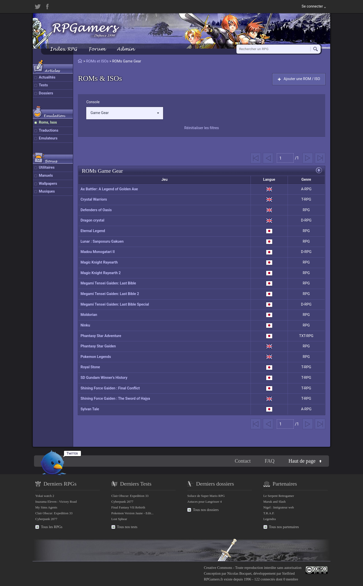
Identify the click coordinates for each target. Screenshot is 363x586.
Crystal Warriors (93, 199)
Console (93, 102)
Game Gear (124, 113)
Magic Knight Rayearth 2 (100, 273)
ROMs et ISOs (97, 61)
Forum (96, 49)
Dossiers (46, 93)
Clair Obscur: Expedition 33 (53, 513)
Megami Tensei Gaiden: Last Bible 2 (109, 294)
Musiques (47, 191)
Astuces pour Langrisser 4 (204, 501)
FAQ (270, 461)
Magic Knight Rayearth (99, 262)
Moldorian (88, 315)
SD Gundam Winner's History (103, 378)
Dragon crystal (92, 220)
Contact (243, 461)
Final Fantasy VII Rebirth (128, 507)
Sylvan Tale (89, 409)
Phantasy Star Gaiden (98, 346)
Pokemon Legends (95, 357)
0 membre (290, 579)
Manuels (46, 175)
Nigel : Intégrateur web (278, 507)
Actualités (47, 77)
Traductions (48, 130)
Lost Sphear (119, 519)
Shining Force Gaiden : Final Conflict (110, 388)
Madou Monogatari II (97, 252)
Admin (125, 49)
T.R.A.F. (269, 513)
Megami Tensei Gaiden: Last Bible (108, 283)
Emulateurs (48, 138)
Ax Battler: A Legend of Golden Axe (109, 189)
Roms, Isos (48, 122)
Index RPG (63, 49)
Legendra (269, 519)
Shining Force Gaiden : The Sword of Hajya (115, 398)
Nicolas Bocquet (239, 573)
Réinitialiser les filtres (201, 128)
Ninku (85, 325)
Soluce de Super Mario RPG (206, 496)
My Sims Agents (46, 507)
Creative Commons (218, 568)
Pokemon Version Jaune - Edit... (132, 513)
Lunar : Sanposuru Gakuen (102, 241)
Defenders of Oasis (96, 210)
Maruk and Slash (274, 501)
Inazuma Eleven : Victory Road (56, 501)
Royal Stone (90, 367)
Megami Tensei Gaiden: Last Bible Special (114, 304)
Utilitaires (46, 167)
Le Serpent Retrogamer (278, 496)
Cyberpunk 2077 (46, 519)
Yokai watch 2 (44, 496)
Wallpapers (48, 183)
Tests (43, 85)
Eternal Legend (92, 231)
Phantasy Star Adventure (100, 336)
